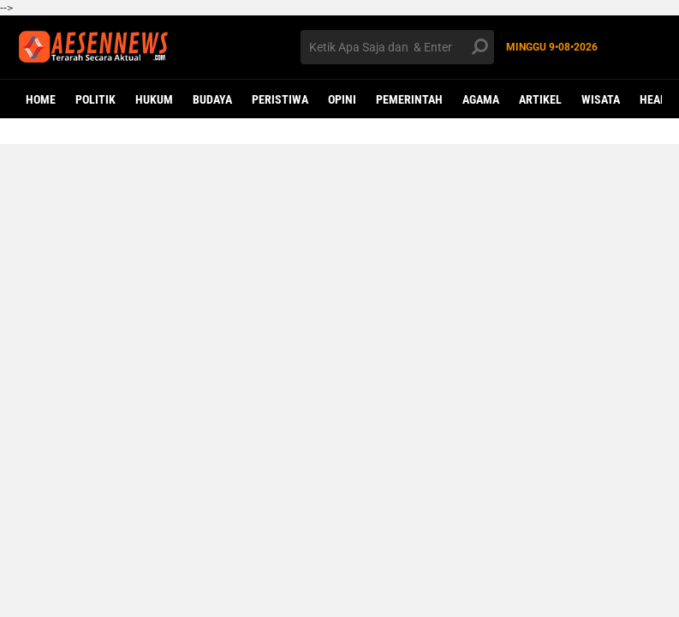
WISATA (600, 99)
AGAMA (480, 99)
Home (41, 99)
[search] (397, 47)
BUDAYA (212, 99)
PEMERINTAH (409, 99)
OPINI (342, 99)
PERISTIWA (280, 99)
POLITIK (95, 99)
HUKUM (154, 99)
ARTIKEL (540, 99)
